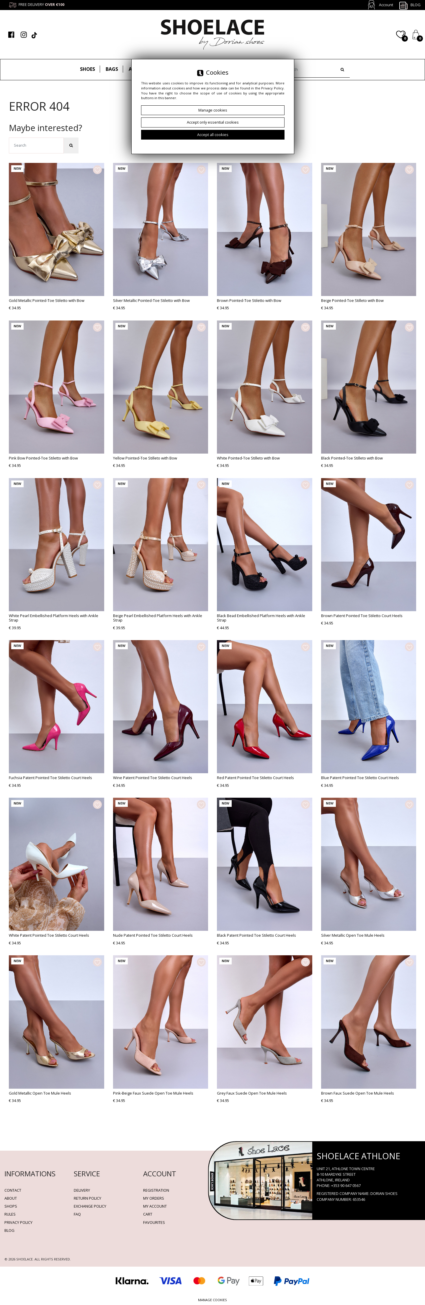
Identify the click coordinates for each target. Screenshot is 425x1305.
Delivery (82, 1190)
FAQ (77, 1214)
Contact (12, 1190)
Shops (10, 1206)
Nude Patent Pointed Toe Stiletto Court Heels (153, 935)
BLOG (9, 1230)
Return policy (87, 1198)
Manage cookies (212, 1300)
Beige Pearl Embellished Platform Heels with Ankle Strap (157, 618)
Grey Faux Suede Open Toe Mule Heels (252, 1093)
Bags (112, 69)
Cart (147, 1214)
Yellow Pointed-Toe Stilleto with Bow (145, 458)
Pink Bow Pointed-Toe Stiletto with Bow (43, 458)
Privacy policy (18, 1222)
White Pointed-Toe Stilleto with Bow (248, 458)
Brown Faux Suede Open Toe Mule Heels (357, 1093)
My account (155, 1206)
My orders (153, 1198)
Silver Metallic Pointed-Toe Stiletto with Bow (151, 300)
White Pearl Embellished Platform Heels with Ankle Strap (53, 618)
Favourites (154, 1222)
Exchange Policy (90, 1206)
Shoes (87, 69)
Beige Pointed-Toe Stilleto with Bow (352, 300)
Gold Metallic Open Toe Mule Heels (40, 1093)
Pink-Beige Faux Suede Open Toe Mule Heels (153, 1093)
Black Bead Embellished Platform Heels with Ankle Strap (261, 618)
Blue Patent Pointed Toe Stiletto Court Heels (360, 777)
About (10, 1198)
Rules (10, 1214)
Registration (156, 1190)
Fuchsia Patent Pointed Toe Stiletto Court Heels (50, 777)
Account (386, 4)
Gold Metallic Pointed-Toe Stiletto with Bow (46, 300)
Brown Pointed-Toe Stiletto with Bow (249, 300)
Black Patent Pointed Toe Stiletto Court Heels (256, 935)
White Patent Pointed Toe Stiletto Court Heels (49, 935)
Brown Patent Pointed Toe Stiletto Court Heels (362, 615)
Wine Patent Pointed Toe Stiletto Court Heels (152, 777)
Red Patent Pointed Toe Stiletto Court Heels (255, 777)
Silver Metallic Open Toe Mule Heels (353, 935)
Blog (410, 5)
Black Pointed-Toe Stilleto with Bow (352, 458)
